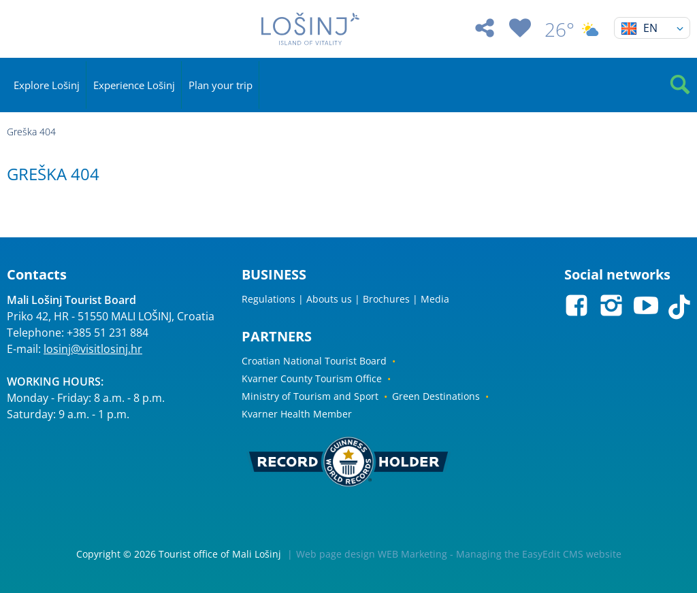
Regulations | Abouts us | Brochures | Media (345, 298)
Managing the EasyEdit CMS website (538, 553)
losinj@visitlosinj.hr (93, 348)
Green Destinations (436, 396)
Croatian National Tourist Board (314, 360)
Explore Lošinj (47, 85)
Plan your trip (221, 85)
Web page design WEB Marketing (371, 553)
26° (572, 29)
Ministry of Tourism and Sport (310, 396)
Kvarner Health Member (297, 413)
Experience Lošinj (134, 85)
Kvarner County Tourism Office (312, 378)
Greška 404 (31, 131)
